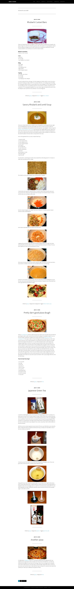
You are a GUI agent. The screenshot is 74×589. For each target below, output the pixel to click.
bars (44, 96)
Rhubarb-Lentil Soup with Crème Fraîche (25, 129)
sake (48, 531)
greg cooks (12, 2)
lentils (44, 304)
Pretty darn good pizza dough (37, 313)
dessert (38, 96)
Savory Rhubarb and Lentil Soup (37, 105)
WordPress (46, 587)
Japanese (38, 531)
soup (50, 304)
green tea (45, 531)
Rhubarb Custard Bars (37, 22)
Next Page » (24, 581)
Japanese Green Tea (37, 391)
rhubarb (47, 96)
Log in (49, 587)
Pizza (43, 382)
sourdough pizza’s (24, 335)
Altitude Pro (32, 587)
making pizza (26, 560)
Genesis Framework (39, 587)
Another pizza (37, 540)
